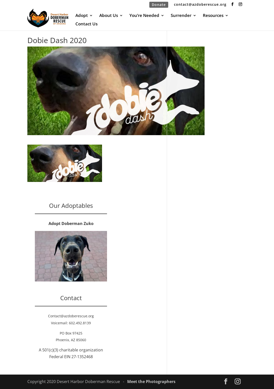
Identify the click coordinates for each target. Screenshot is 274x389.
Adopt (81, 16)
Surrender (181, 16)
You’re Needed (144, 16)
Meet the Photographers (151, 381)
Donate (159, 4)
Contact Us (86, 24)
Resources (213, 16)
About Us (108, 16)
